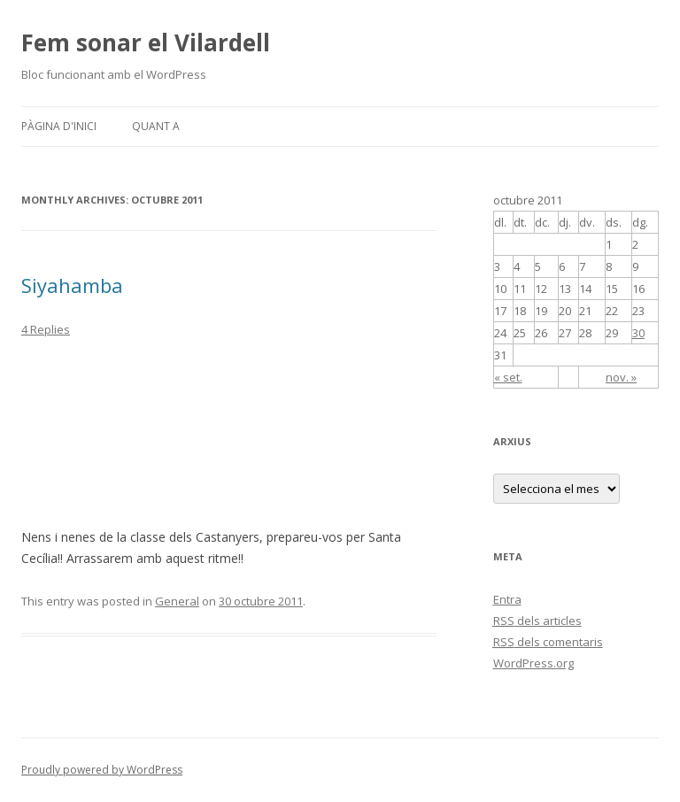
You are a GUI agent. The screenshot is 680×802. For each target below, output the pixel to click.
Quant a (156, 126)
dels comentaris (548, 642)
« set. (508, 377)
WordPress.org (533, 663)
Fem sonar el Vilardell (145, 42)
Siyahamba (72, 285)
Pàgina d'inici (59, 126)
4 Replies (45, 329)
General (177, 601)
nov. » (621, 377)
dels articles (537, 620)
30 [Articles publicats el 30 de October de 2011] (638, 333)
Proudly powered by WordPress (101, 769)
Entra (507, 599)
